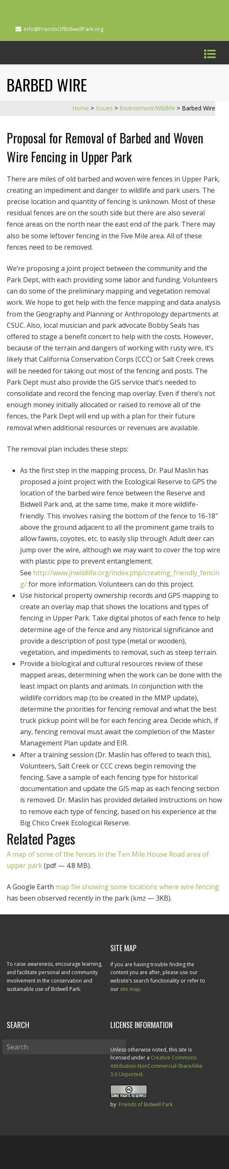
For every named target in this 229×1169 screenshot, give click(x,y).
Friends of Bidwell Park (146, 1104)
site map (130, 989)
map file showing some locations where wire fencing (137, 886)
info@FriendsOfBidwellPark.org (63, 29)
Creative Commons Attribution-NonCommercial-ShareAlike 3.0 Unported (156, 1066)
